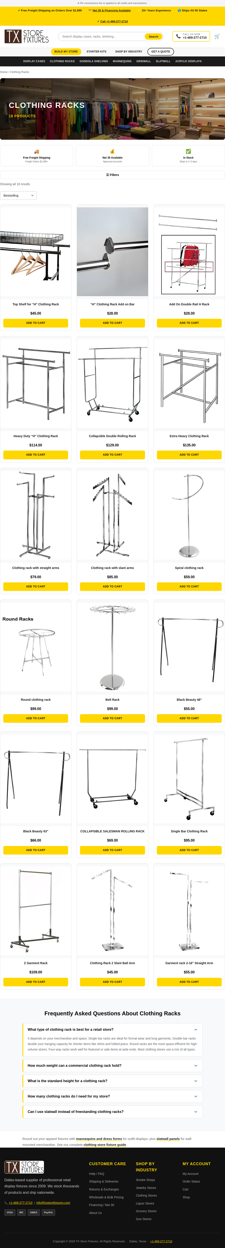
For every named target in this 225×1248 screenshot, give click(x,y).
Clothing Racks (62, 61)
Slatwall (163, 61)
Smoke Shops (145, 1180)
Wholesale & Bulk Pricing (106, 1197)
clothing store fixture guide (105, 1145)
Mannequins (122, 61)
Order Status (191, 1181)
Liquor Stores (145, 1203)
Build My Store (66, 51)
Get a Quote (160, 51)
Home (4, 72)
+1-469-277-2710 (21, 1203)
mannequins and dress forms (99, 1139)
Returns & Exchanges (104, 1189)
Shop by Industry (128, 51)
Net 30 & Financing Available (111, 10)
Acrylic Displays (188, 61)
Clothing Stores (146, 1195)
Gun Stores (143, 1219)
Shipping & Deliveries (103, 1181)
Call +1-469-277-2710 (114, 21)
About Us (95, 1213)
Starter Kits (96, 51)
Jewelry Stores (146, 1188)
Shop (186, 1197)
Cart (185, 1189)
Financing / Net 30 (101, 1205)
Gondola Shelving (94, 61)
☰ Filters (112, 175)
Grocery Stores (146, 1211)
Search (154, 36)
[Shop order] (18, 195)
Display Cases (34, 61)
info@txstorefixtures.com (53, 1203)
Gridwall (143, 61)
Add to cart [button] (35, 322)
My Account (190, 1174)
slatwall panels (168, 1139)
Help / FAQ (96, 1174)
